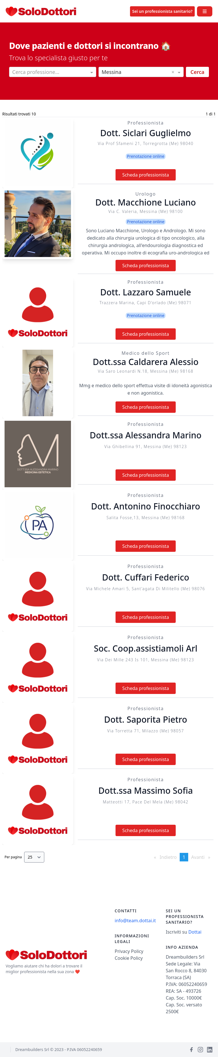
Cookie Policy (129, 958)
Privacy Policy (129, 951)
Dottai (195, 932)
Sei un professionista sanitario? (162, 11)
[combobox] (52, 72)
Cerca (197, 72)
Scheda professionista (145, 175)
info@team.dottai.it (135, 920)
